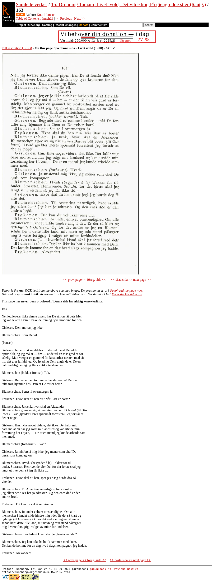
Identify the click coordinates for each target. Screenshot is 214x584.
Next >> (79, 18)
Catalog (47, 25)
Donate (83, 25)
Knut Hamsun (46, 14)
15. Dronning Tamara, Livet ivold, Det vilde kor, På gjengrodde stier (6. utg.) (128, 4)
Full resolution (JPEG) (17, 48)
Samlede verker (31, 4)
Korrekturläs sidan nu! (127, 294)
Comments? (99, 25)
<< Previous (64, 18)
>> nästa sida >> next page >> (130, 279)
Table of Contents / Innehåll (34, 18)
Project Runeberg (28, 25)
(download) (98, 569)
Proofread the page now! (126, 290)
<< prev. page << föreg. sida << (84, 279)
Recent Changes (65, 25)
